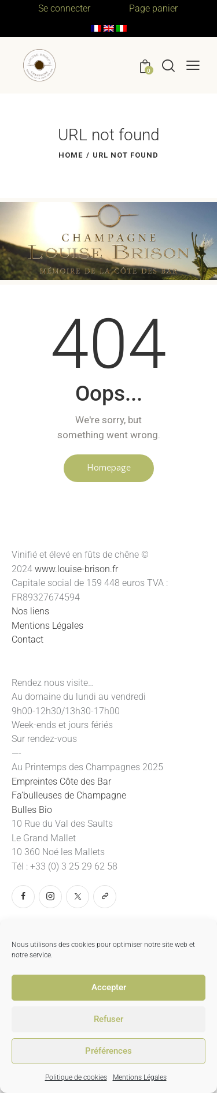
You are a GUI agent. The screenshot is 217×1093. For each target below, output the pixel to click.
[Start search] (168, 65)
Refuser (108, 1019)
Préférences (108, 1051)
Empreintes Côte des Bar (61, 781)
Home (70, 155)
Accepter (108, 987)
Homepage (109, 467)
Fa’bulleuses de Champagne (70, 795)
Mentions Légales (140, 1077)
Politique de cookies (76, 1077)
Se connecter (64, 8)
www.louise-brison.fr (76, 569)
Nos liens (30, 611)
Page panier (153, 8)
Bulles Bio (33, 809)
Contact (27, 639)
